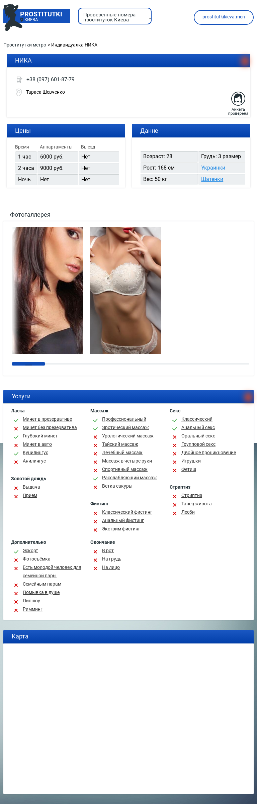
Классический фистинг (127, 512)
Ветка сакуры (117, 486)
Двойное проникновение (208, 452)
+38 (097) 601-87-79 (50, 79)
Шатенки (212, 179)
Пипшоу (31, 600)
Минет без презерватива (50, 427)
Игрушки (191, 461)
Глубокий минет (40, 435)
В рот (108, 550)
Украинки (213, 168)
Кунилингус (35, 452)
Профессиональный (124, 419)
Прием (30, 495)
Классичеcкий (196, 419)
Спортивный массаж (125, 469)
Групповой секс (198, 444)
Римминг (32, 609)
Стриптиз (191, 495)
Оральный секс (198, 435)
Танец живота (196, 503)
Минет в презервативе (47, 419)
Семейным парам (42, 584)
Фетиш (188, 469)
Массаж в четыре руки (127, 461)
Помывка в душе (41, 592)
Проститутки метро (25, 44)
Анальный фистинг (123, 520)
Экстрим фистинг (121, 528)
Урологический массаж (128, 435)
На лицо (111, 567)
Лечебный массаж (122, 452)
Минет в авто (37, 444)
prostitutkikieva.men (223, 16)
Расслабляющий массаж (129, 477)
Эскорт (30, 550)
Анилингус (34, 461)
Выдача (31, 487)
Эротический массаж (125, 427)
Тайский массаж (120, 444)
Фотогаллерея (30, 214)
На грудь (111, 559)
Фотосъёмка (37, 559)
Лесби (188, 512)
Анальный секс (198, 427)
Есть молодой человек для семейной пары (52, 571)
